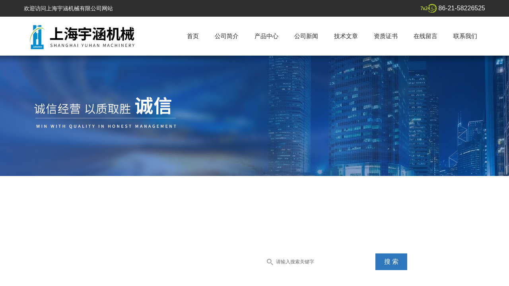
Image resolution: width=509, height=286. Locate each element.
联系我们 (465, 36)
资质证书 (386, 36)
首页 (193, 36)
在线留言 (425, 36)
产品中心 (266, 36)
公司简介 (227, 36)
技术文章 (346, 36)
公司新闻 (306, 36)
